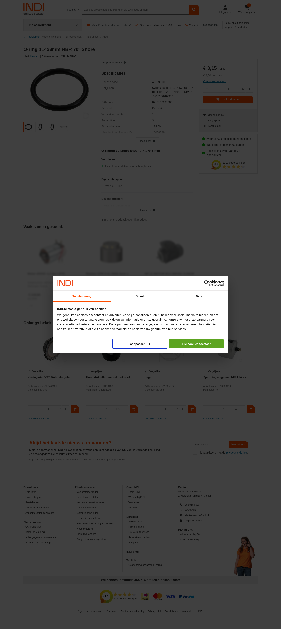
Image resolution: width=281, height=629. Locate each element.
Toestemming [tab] (82, 296)
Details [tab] (140, 296)
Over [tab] (199, 296)
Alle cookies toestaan (196, 343)
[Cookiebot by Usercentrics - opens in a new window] (207, 283)
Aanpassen (140, 343)
